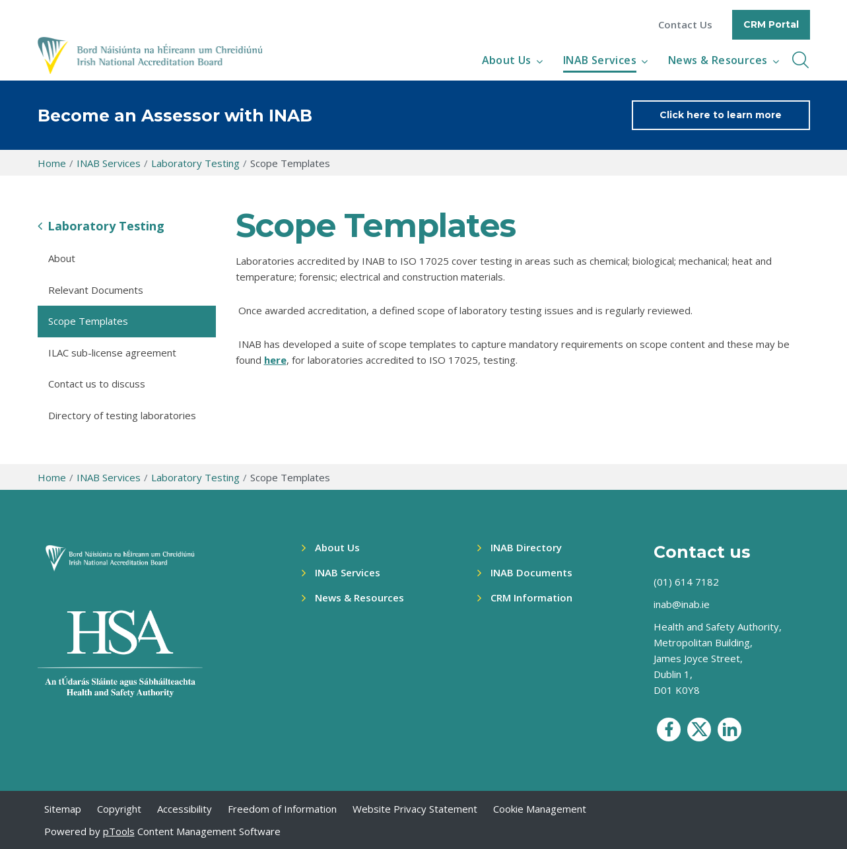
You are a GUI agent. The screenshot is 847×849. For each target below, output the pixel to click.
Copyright (119, 808)
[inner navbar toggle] (800, 60)
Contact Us (685, 25)
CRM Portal (771, 24)
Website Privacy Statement (415, 808)
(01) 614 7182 (686, 581)
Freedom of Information (282, 808)
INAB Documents (531, 572)
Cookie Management (539, 808)
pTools (119, 831)
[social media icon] (669, 729)
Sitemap (62, 808)
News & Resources (717, 60)
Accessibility (184, 808)
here (275, 359)
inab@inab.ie (682, 604)
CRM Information (531, 597)
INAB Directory (526, 547)
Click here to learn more (721, 115)
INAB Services (599, 60)
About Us (506, 60)
